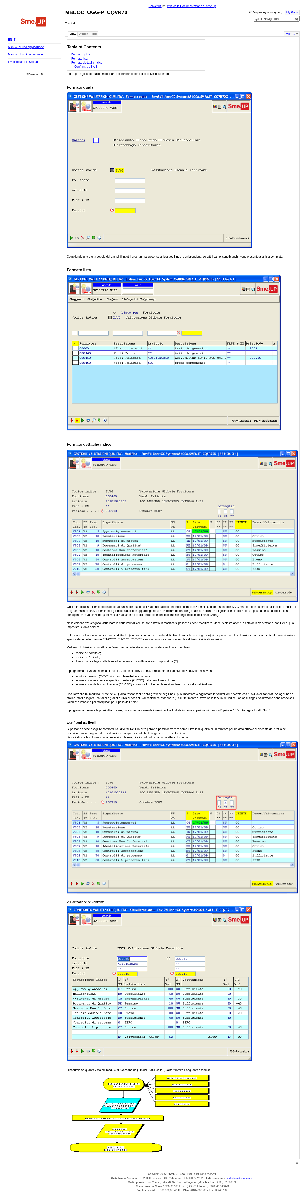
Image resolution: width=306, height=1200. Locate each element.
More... (290, 34)
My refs (292, 12)
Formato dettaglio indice (87, 62)
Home (33, 22)
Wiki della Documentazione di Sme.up (191, 6)
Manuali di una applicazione (26, 47)
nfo (94, 34)
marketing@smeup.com (239, 1178)
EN (10, 39)
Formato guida (80, 54)
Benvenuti (155, 6)
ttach (83, 34)
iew (73, 34)
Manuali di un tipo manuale (25, 54)
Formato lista (79, 58)
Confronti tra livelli (86, 66)
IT (14, 39)
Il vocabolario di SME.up (23, 62)
